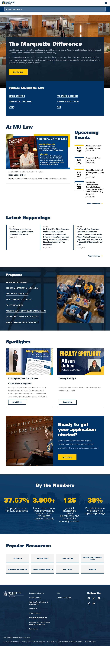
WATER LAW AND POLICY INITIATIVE (22, 322)
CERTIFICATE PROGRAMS (17, 294)
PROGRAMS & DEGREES (16, 282)
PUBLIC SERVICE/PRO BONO (18, 299)
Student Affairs (34, 613)
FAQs (58, 593)
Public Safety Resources (38, 618)
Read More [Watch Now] (17, 402)
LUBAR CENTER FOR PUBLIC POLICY (22, 316)
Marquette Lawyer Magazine (42, 569)
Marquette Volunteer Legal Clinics (92, 558)
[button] (38, 151)
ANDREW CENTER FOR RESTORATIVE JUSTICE (26, 311)
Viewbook (92, 569)
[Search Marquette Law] (55, 9)
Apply (11, 107)
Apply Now (67, 457)
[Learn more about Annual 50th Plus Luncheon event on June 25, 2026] (89, 161)
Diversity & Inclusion (68, 101)
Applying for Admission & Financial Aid (38, 603)
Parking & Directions (64, 597)
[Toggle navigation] (105, 3)
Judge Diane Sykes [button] (17, 175)
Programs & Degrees (67, 96)
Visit (59, 107)
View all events (93, 203)
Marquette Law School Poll (17, 569)
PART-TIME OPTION (15, 305)
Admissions (18, 558)
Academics (33, 609)
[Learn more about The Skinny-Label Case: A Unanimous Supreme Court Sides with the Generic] (21, 237)
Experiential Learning (20, 101)
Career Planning (67, 558)
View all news (94, 256)
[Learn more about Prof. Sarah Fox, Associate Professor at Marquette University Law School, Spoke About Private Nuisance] (88, 237)
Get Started (18, 72)
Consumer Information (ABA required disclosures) (39, 623)
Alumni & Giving (42, 558)
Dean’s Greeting (17, 96)
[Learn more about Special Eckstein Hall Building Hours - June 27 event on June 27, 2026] (89, 173)
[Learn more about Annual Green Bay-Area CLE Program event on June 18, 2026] (89, 149)
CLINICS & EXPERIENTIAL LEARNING (22, 288)
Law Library (67, 569)
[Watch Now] (67, 378)
